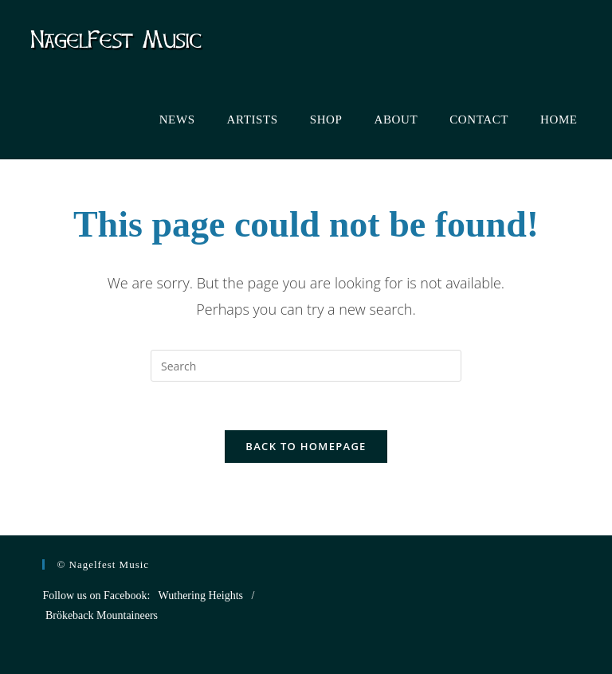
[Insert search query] (306, 366)
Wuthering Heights (201, 596)
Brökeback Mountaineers (101, 615)
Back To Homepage (305, 446)
